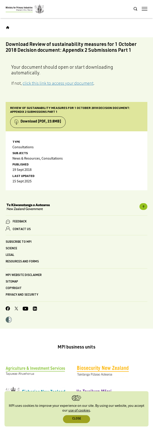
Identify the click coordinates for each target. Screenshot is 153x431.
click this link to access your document (58, 83)
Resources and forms (22, 261)
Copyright (14, 288)
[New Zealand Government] (76, 207)
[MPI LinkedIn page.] (35, 309)
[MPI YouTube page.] (25, 309)
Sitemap (12, 281)
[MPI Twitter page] (16, 309)
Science (11, 248)
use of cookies (79, 410)
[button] (9, 320)
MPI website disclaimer (24, 275)
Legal (10, 255)
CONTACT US (22, 229)
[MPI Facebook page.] (8, 309)
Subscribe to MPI (19, 242)
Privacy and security (22, 295)
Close (76, 418)
